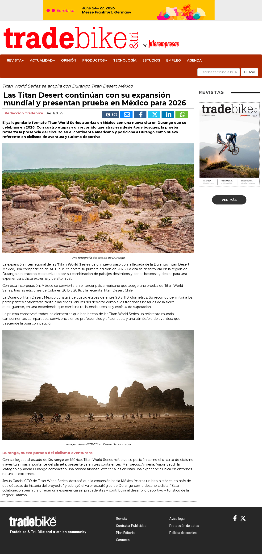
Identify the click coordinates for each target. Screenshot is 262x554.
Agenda (194, 60)
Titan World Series (74, 264)
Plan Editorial (125, 533)
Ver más (229, 200)
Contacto (123, 540)
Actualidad (42, 60)
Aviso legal (177, 519)
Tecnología (124, 60)
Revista (15, 60)
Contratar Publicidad (131, 526)
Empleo (173, 60)
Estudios (151, 60)
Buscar (249, 72)
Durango (56, 460)
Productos (94, 60)
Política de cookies (183, 533)
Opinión (68, 60)
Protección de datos (184, 526)
